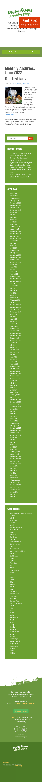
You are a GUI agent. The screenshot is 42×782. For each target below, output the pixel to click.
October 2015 (14, 433)
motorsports (14, 596)
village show (14, 643)
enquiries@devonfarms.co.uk (23, 703)
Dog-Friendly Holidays (17, 551)
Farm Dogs (13, 563)
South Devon (27, 124)
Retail (12, 620)
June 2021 (13, 291)
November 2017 (15, 373)
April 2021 (13, 295)
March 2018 (14, 364)
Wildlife (12, 653)
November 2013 (15, 485)
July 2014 (13, 468)
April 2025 (13, 222)
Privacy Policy (17, 766)
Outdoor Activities (16, 603)
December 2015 (15, 428)
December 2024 (15, 231)
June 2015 (13, 442)
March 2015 (14, 449)
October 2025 (14, 208)
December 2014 (15, 456)
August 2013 (14, 492)
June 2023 (13, 243)
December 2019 (15, 333)
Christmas (13, 537)
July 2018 (13, 354)
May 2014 (13, 473)
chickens (13, 535)
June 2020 (13, 319)
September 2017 (15, 378)
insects (12, 587)
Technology (14, 639)
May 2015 (13, 444)
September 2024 (15, 238)
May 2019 (13, 347)
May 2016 (13, 416)
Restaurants (18, 124)
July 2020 (13, 317)
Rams (12, 613)
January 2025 (14, 229)
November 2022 (15, 257)
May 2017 (13, 388)
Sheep (12, 625)
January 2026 (14, 200)
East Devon (32, 119)
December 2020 (15, 305)
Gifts (11, 582)
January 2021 (14, 302)
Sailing (12, 622)
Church (12, 539)
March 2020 (14, 326)
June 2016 (13, 414)
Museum (13, 598)
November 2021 (15, 281)
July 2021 (13, 288)
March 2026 (14, 196)
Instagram (24, 737)
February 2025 (15, 227)
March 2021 (14, 298)
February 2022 (15, 276)
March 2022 (14, 274)
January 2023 (14, 253)
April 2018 (13, 362)
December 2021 (15, 279)
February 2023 (15, 250)
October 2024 (14, 236)
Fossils (12, 572)
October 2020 (14, 309)
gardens (12, 577)
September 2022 (15, 262)
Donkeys (13, 553)
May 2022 (13, 269)
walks (12, 651)
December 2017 (15, 371)
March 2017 (14, 392)
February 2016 (15, 423)
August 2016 (14, 409)
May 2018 (13, 359)
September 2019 (15, 340)
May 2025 (13, 219)
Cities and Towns (24, 119)
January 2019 (14, 350)
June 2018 (13, 357)
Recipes (12, 615)
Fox (11, 575)
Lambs (12, 589)
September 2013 (15, 489)
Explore (12, 122)
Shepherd (13, 627)
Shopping (13, 629)
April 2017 (13, 390)
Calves (12, 532)
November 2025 (15, 205)
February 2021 (15, 300)
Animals (12, 516)
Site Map (6, 762)
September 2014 (15, 463)
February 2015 (15, 452)
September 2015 (15, 435)
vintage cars (14, 646)
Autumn (12, 523)
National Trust (14, 601)
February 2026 (15, 198)
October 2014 (14, 461)
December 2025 (15, 203)
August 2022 (14, 264)
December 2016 (15, 399)
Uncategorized (15, 641)
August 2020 (14, 314)
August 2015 (14, 437)
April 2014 (13, 475)
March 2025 (14, 224)
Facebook (18, 737)
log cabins (13, 591)
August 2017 (14, 381)
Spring (12, 634)
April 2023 (13, 248)
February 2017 (15, 395)
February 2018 (15, 366)
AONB (12, 518)
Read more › (9, 115)
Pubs (12, 124)
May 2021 (13, 293)
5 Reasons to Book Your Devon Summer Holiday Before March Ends (20, 170)
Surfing (12, 636)
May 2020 (13, 321)
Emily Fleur (25, 84)
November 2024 (15, 234)
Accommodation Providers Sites (21, 513)
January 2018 (14, 369)
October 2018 (14, 352)
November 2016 (15, 402)
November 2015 (15, 430)
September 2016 (15, 407)
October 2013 (14, 487)
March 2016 (14, 421)
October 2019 (14, 338)
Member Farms (15, 594)
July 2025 (13, 215)
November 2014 (15, 459)
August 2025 (14, 212)
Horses (12, 584)
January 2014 (14, 482)
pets (11, 608)
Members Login (21, 711)
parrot (12, 606)
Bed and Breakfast (16, 527)
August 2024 (14, 241)
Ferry (11, 565)
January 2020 (14, 331)
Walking (12, 648)
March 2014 (14, 478)
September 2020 (15, 312)
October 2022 (14, 260)
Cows (12, 546)
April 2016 (13, 418)
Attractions (14, 119)
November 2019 (15, 336)
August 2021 (14, 286)
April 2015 (13, 447)
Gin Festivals (15, 78)
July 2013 (13, 494)
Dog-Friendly (14, 549)
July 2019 (13, 345)
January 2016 (14, 426)
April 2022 (13, 272)
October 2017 (14, 376)
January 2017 (14, 397)
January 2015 (14, 454)
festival (17, 122)
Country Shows (15, 544)
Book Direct (14, 530)
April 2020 (13, 324)
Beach (12, 525)
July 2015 (13, 440)
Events (7, 122)
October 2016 (14, 404)
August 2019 (14, 343)
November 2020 (15, 307)
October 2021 (14, 283)
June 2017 (13, 385)
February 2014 (15, 480)
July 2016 (13, 411)
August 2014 (14, 466)
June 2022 (13, 267)
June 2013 (13, 497)
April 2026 (13, 193)
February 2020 (15, 328)
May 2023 (13, 245)
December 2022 (15, 255)
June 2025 (13, 217)
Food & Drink (24, 122)
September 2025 (15, 210)
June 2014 (13, 471)
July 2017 (13, 383)
